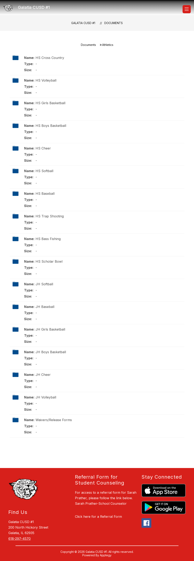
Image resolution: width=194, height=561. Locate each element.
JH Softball (44, 284)
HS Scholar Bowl (49, 261)
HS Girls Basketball (50, 103)
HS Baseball (45, 193)
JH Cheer (43, 375)
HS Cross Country (50, 58)
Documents (113, 23)
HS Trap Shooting (50, 216)
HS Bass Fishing (48, 239)
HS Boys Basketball (51, 126)
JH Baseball (45, 307)
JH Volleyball (46, 397)
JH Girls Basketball (50, 329)
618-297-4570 (19, 539)
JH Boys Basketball (51, 352)
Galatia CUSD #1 (83, 23)
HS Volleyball (46, 80)
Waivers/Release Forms (54, 420)
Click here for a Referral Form (98, 517)
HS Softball (44, 171)
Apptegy (105, 555)
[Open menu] (187, 9)
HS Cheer (43, 148)
